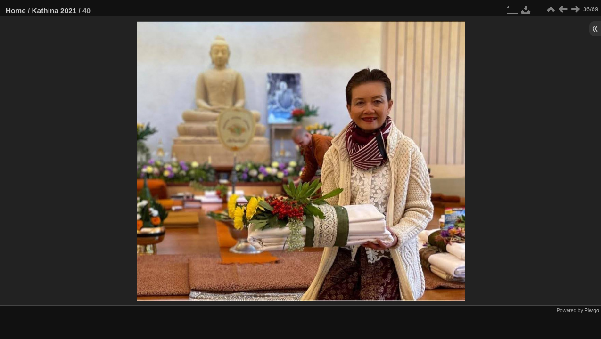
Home (16, 11)
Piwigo (592, 310)
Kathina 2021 (54, 11)
